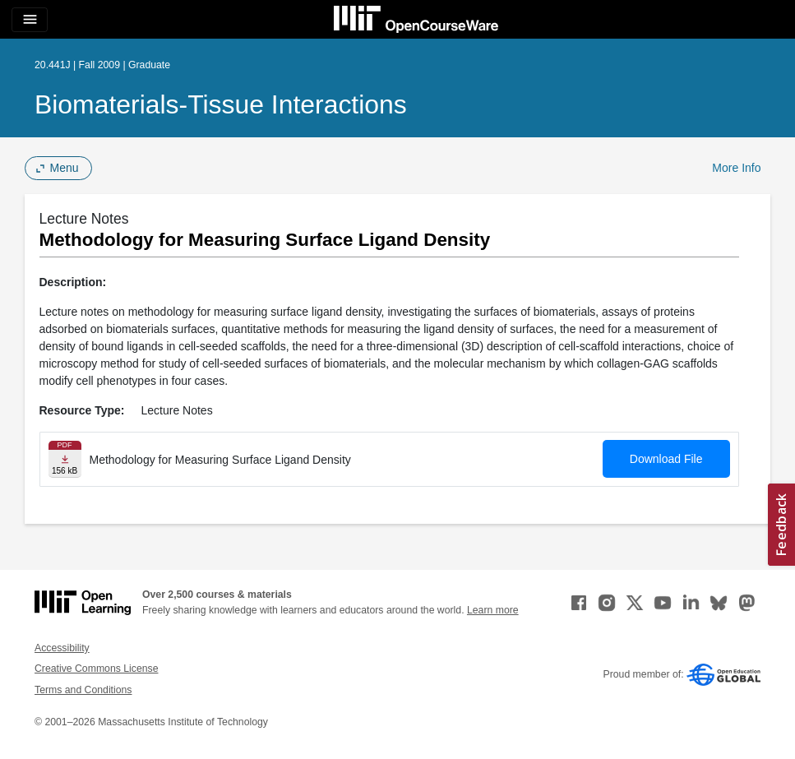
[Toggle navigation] (30, 19)
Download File (666, 458)
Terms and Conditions (83, 690)
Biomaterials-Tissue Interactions (221, 104)
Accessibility (62, 648)
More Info (736, 167)
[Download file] (65, 459)
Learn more (493, 610)
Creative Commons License (96, 668)
